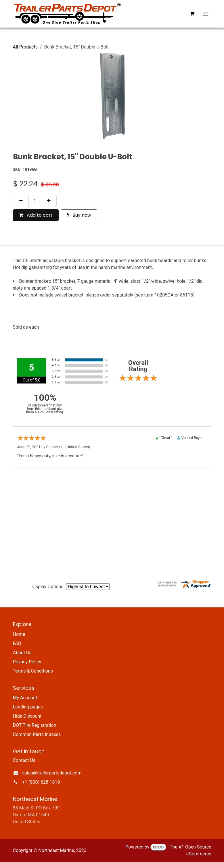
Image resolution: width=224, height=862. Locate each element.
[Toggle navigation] (205, 13)
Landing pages (28, 707)
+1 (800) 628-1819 (41, 782)
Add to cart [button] (36, 215)
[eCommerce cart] (192, 13)
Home (19, 634)
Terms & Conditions (33, 671)
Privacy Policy (27, 662)
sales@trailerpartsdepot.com (51, 773)
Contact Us (24, 760)
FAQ (17, 643)
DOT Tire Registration (34, 725)
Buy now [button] (79, 215)
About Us (22, 652)
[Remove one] (21, 201)
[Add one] (49, 201)
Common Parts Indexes (37, 734)
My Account (25, 697)
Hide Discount (27, 716)
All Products (25, 47)
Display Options (48, 586)
